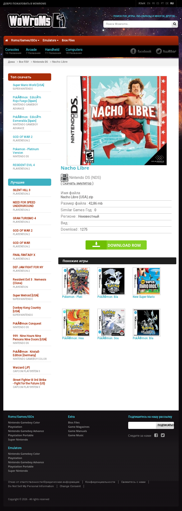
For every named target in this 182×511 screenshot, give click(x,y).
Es (158, 3)
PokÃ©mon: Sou (108, 338)
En (148, 3)
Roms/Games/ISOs (25, 40)
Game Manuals (77, 430)
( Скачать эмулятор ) (77, 183)
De (166, 3)
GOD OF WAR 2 (22, 136)
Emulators (51, 40)
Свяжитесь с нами (133, 481)
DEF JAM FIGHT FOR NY (28, 267)
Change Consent (70, 486)
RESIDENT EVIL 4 (24, 165)
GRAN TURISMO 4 (24, 218)
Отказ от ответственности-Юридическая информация (43, 481)
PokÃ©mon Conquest (27, 323)
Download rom (124, 245)
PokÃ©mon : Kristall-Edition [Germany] (26, 353)
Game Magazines (78, 426)
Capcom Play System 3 (26, 371)
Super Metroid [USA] (25, 295)
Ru (172, 3)
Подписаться (166, 425)
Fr (153, 3)
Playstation (20, 287)
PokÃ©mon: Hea (73, 338)
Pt (162, 3)
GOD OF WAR (21, 242)
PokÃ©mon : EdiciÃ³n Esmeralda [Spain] (27, 118)
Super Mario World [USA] (28, 85)
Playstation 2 (21, 140)
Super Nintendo (23, 88)
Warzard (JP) (21, 367)
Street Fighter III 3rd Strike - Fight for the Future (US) (29, 381)
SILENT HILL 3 (21, 190)
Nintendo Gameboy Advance (26, 430)
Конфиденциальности (100, 481)
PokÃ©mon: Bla (107, 296)
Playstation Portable (20, 435)
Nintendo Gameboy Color (29, 359)
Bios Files (68, 40)
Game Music (75, 435)
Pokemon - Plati (72, 296)
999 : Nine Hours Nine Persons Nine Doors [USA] (29, 337)
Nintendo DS (40, 61)
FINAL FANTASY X (24, 254)
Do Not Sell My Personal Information (31, 486)
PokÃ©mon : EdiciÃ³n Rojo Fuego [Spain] (27, 99)
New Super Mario (144, 296)
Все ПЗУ (24, 61)
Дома (11, 61)
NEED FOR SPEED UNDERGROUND (24, 204)
